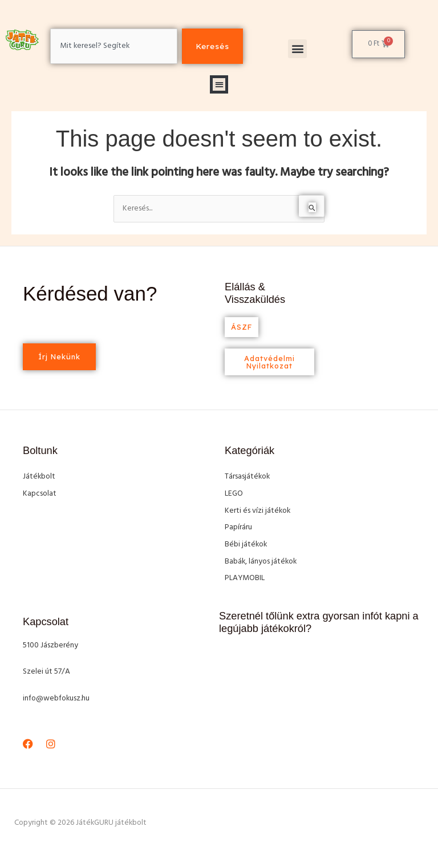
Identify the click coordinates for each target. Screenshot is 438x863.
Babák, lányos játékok (261, 562)
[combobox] (113, 46)
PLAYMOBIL (245, 578)
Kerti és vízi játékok (257, 511)
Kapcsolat (39, 494)
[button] (297, 48)
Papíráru (238, 527)
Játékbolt (39, 477)
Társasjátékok (247, 477)
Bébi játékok (246, 544)
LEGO (234, 494)
